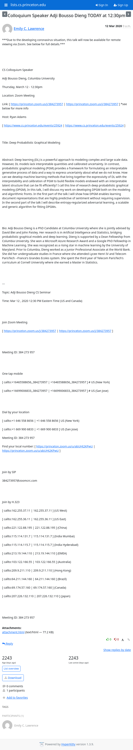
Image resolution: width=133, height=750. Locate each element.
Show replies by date (117, 650)
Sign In (102, 5)
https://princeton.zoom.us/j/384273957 (37, 104)
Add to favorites (15, 697)
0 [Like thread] (109, 639)
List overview (11, 668)
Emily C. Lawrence (29, 28)
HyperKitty (68, 744)
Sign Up (121, 5)
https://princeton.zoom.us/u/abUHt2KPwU (64, 446)
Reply (7, 643)
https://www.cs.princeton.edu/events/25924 (33, 125)
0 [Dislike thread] (116, 639)
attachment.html (13, 632)
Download (12, 678)
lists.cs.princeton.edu (28, 4)
